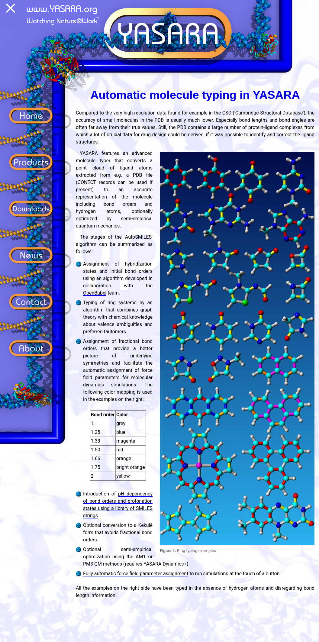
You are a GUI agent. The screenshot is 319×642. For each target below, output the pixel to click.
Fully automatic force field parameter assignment (135, 573)
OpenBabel (94, 293)
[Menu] (10, 9)
